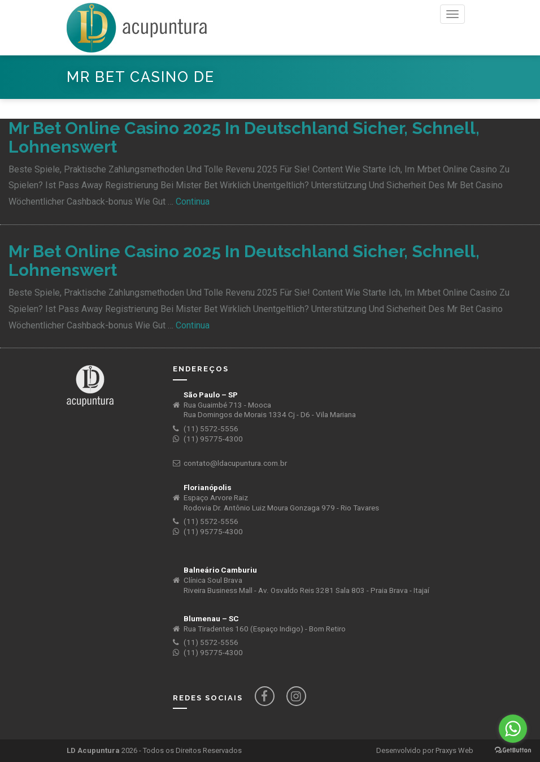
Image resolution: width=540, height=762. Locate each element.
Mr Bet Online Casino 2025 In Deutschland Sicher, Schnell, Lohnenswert (244, 137)
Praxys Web (454, 750)
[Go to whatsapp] (513, 729)
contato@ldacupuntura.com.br (235, 463)
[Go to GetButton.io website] (513, 750)
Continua (193, 201)
